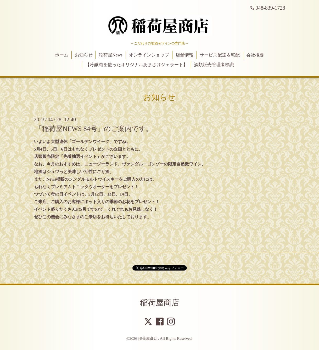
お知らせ (84, 55)
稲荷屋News (110, 55)
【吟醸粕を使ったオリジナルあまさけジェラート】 (136, 64)
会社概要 (255, 55)
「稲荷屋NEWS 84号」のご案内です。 (94, 129)
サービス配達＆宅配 (220, 55)
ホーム (61, 55)
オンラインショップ (149, 55)
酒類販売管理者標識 (214, 64)
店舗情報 (184, 55)
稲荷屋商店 (159, 302)
